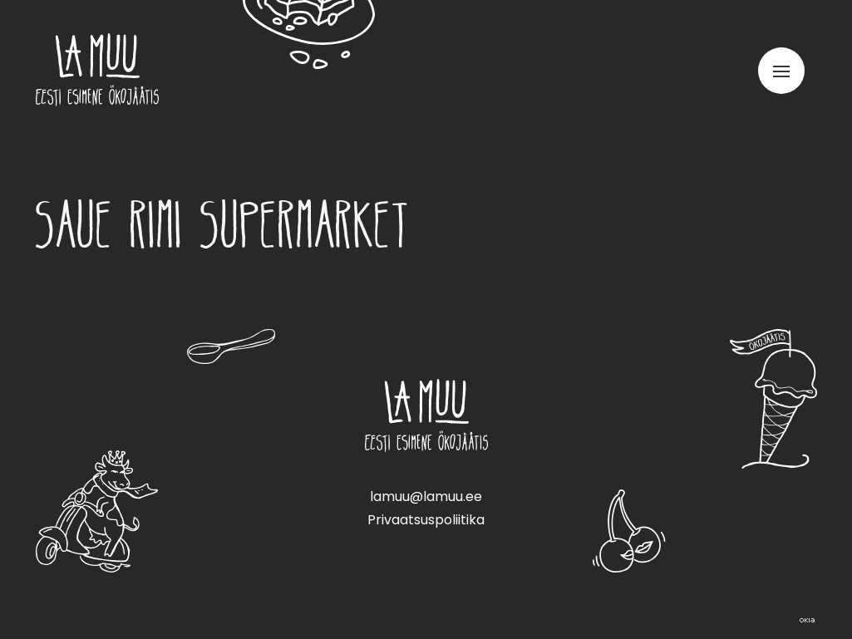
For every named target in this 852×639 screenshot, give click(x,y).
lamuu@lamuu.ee (426, 496)
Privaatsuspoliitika (426, 519)
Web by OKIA (807, 620)
